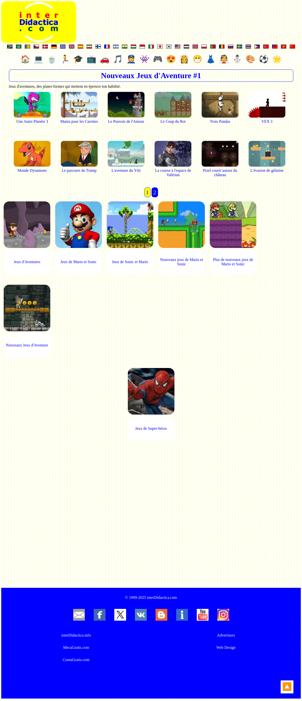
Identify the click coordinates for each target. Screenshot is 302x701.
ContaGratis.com (76, 660)
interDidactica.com (162, 597)
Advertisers (226, 635)
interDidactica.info (76, 635)
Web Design (226, 647)
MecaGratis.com (76, 647)
